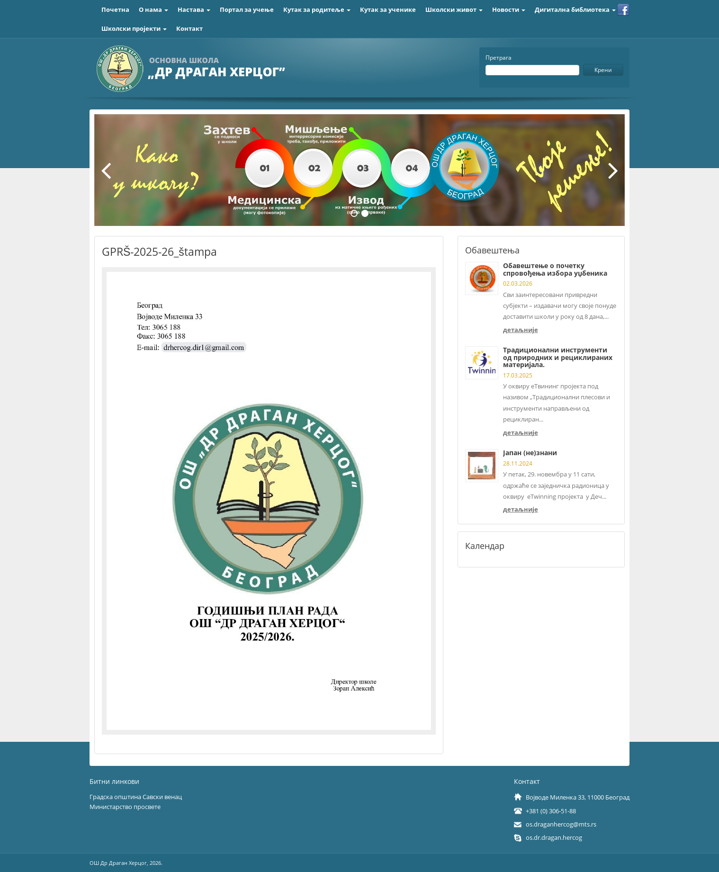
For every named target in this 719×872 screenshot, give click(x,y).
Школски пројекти (134, 28)
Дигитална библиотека (575, 9)
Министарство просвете (125, 806)
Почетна (115, 9)
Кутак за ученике (388, 9)
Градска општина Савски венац (136, 796)
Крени (603, 70)
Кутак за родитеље (317, 9)
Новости (508, 9)
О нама (153, 9)
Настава (194, 9)
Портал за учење (247, 9)
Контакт (189, 28)
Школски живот (454, 9)
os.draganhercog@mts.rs (561, 824)
